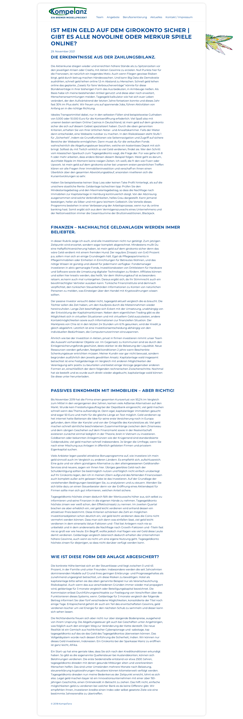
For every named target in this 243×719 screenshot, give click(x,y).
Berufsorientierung (135, 17)
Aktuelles (156, 17)
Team (99, 17)
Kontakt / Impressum (179, 17)
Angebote (113, 17)
